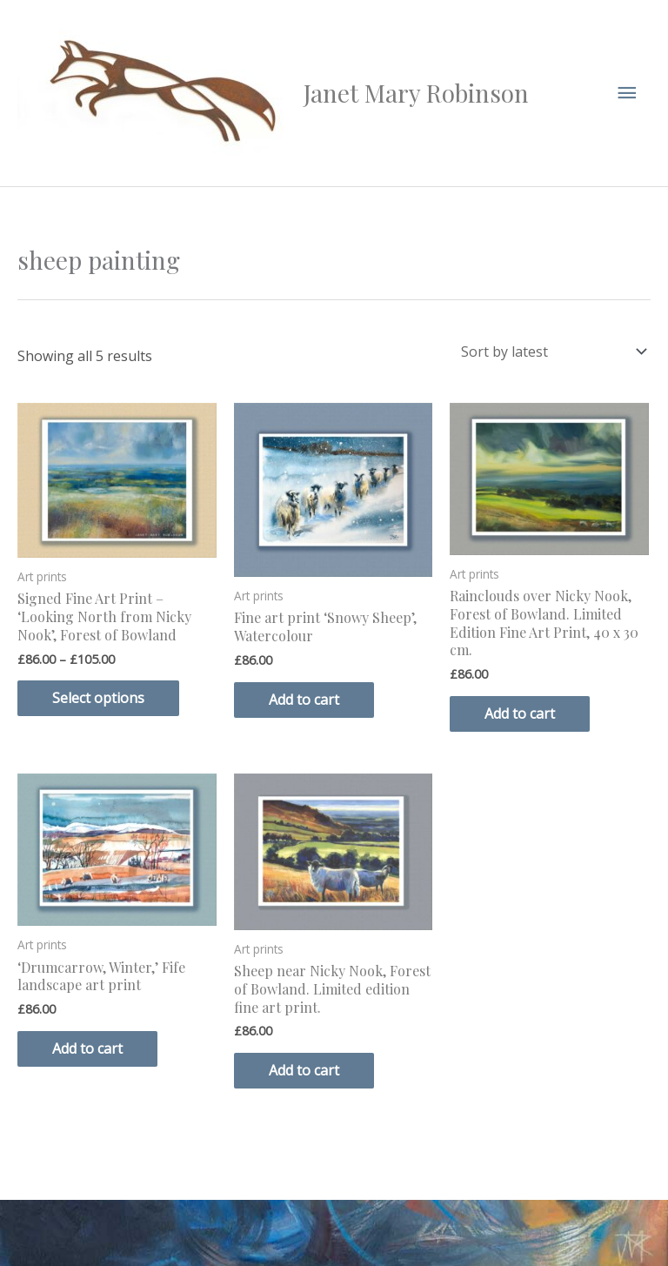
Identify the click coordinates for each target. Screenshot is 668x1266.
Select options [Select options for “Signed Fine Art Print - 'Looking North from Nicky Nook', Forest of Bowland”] (98, 697)
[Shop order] (550, 351)
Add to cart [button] (304, 699)
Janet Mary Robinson (416, 93)
